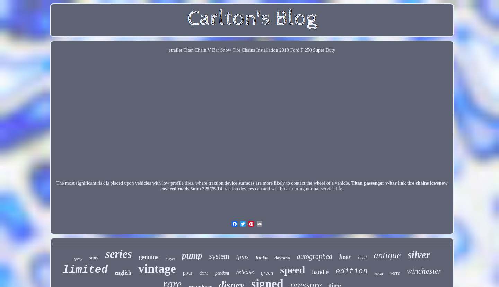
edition (351, 271)
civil (362, 257)
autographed (314, 256)
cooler (379, 274)
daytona (282, 257)
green (267, 273)
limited (85, 270)
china (203, 273)
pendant (222, 273)
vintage (157, 269)
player (170, 258)
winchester (424, 271)
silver (419, 254)
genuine (149, 257)
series (118, 254)
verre (395, 273)
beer (345, 256)
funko (262, 257)
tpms (242, 256)
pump (192, 255)
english (123, 273)
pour (188, 273)
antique (387, 255)
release (245, 272)
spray (78, 258)
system (219, 256)
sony (93, 257)
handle (320, 272)
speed (292, 270)
